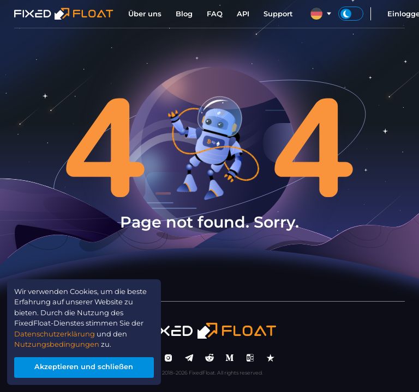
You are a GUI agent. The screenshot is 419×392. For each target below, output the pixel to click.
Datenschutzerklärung (54, 333)
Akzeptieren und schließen (84, 367)
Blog (184, 13)
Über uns (144, 13)
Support (278, 13)
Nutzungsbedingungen (57, 344)
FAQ (215, 13)
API (243, 13)
